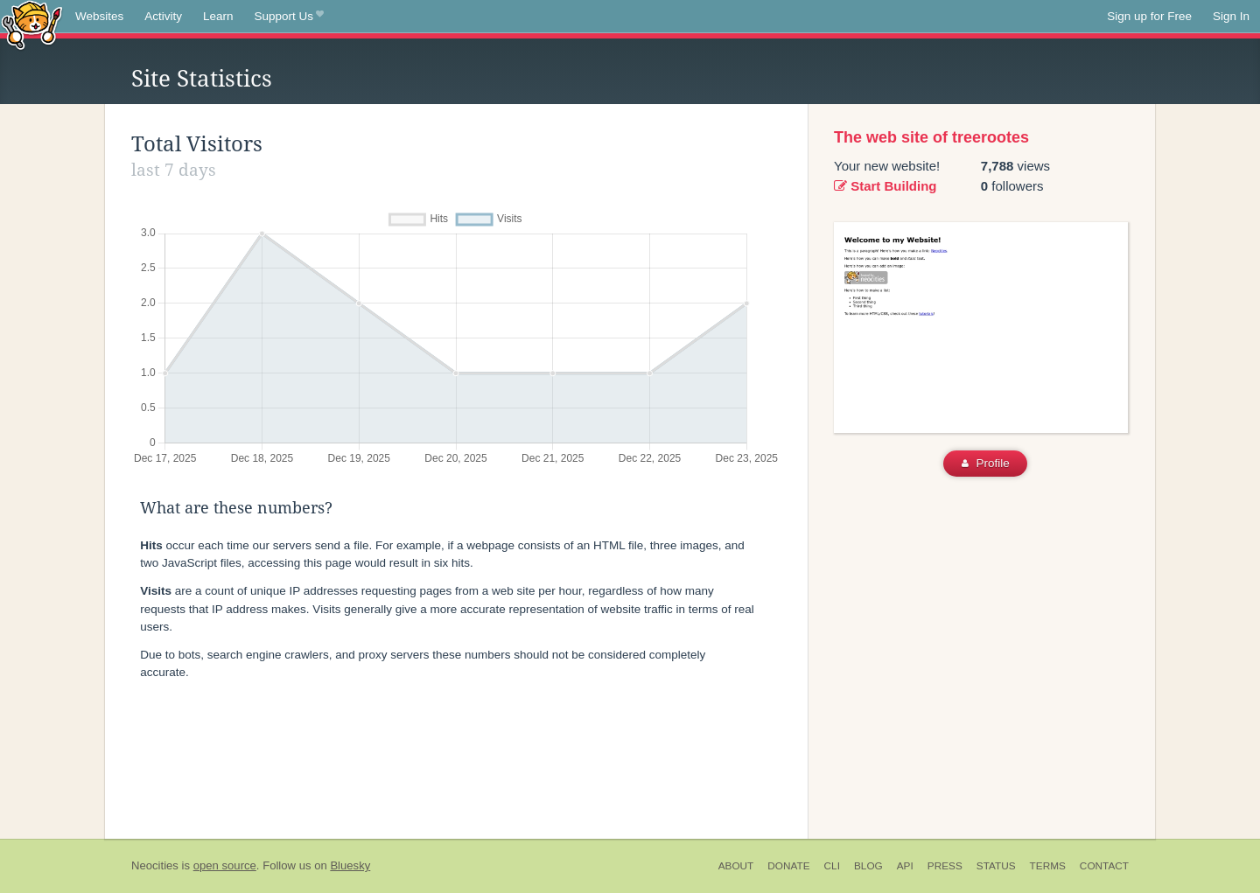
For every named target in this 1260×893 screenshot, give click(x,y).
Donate (788, 866)
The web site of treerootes (931, 137)
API (905, 866)
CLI (832, 866)
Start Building (885, 185)
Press (945, 866)
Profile (986, 463)
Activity (163, 16)
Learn (218, 16)
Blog (868, 866)
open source (224, 865)
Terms (1048, 866)
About (736, 866)
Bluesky (350, 865)
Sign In (1231, 16)
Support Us (289, 17)
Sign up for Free (1149, 16)
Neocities (154, 865)
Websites (99, 16)
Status (996, 866)
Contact (1104, 866)
